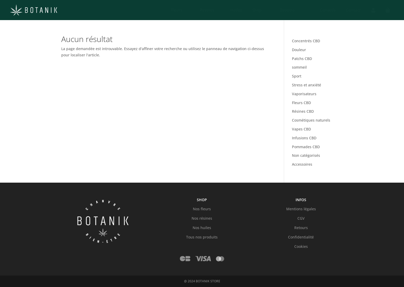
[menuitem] (173, 10)
